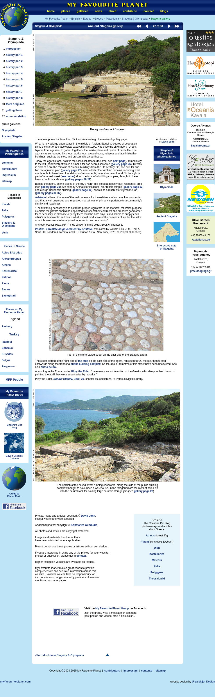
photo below (48, 367)
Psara (5, 283)
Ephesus (7, 347)
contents (7, 162)
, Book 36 (68, 378)
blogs (164, 11)
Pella (5, 210)
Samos (6, 289)
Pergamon (8, 366)
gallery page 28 (143, 491)
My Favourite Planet (56, 18)
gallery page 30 (81, 190)
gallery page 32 (133, 186)
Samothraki (9, 295)
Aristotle (40, 197)
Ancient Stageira (12, 136)
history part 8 (14, 98)
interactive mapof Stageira (166, 236)
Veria (5, 232)
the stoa (83, 360)
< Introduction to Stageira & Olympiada (59, 655)
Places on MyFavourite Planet (14, 311)
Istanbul (7, 341)
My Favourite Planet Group (112, 608)
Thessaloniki (157, 578)
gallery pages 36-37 (48, 193)
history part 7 (14, 91)
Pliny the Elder (80, 371)
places (65, 11)
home (51, 11)
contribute (130, 11)
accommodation (16, 116)
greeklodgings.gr (200, 271)
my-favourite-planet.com (15, 681)
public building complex (85, 364)
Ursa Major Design (203, 681)
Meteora (157, 560)
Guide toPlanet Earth (14, 482)
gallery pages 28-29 (78, 179)
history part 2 (14, 61)
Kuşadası (7, 354)
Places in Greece (14, 246)
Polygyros (8, 216)
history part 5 (14, 79)
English (75, 18)
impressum (9, 175)
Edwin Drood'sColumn (14, 446)
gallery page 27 (71, 170)
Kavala (6, 204)
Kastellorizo (9, 271)
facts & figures (15, 104)
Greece (98, 18)
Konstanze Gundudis (84, 525)
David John (167, 141)
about (112, 11)
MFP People (14, 379)
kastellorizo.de (201, 239)
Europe (87, 18)
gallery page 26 (121, 164)
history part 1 (14, 54)
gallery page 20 (50, 186)
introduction (13, 48)
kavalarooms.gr (201, 145)
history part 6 (14, 85)
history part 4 (14, 73)
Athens (6, 264)
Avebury (7, 326)
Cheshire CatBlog (14, 415)
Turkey (14, 334)
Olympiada (8, 130)
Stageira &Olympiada (8, 224)
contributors (9, 168)
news (98, 11)
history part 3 (14, 67)
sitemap (7, 181)
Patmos (6, 277)
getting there (14, 110)
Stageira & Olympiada (135, 18)
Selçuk (6, 360)
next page (119, 161)
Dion (157, 547)
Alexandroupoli (11, 258)
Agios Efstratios (12, 252)
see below (68, 176)
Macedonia (112, 18)
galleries (82, 11)
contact (148, 11)
